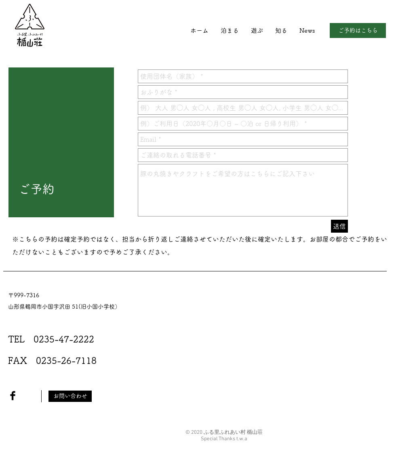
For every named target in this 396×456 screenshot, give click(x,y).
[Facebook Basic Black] (12, 395)
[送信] (339, 226)
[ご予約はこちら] (358, 30)
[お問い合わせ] (70, 396)
